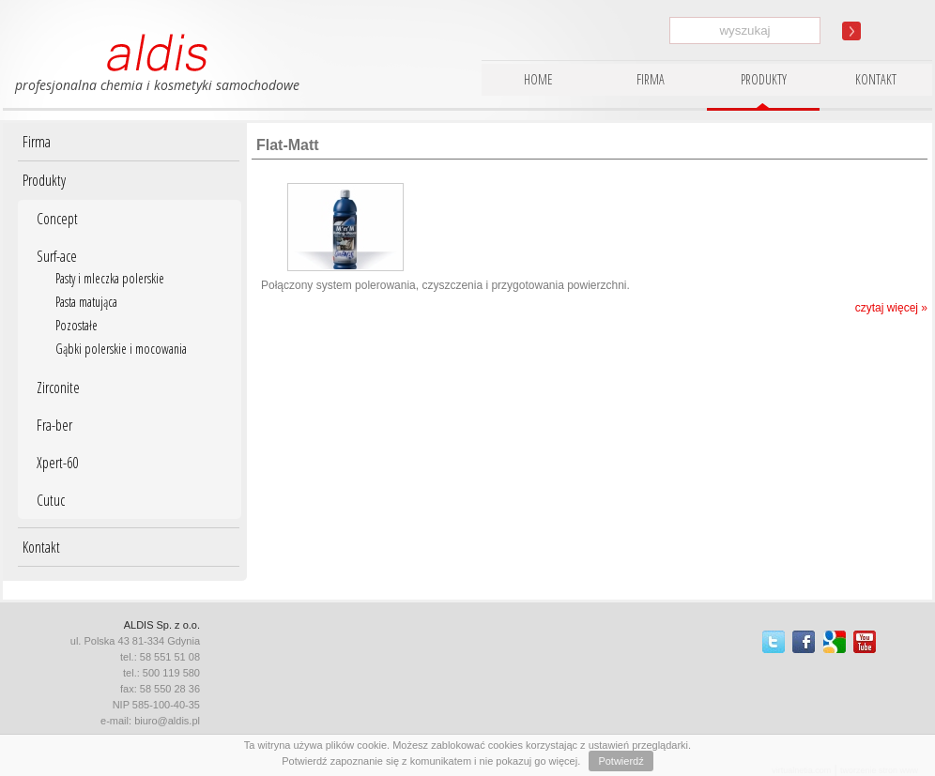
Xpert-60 (57, 462)
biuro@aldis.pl (167, 720)
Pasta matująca (86, 302)
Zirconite (58, 387)
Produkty (44, 180)
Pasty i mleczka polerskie (109, 278)
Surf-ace (57, 256)
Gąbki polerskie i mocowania (121, 349)
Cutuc (51, 500)
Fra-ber (54, 425)
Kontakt (41, 547)
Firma (37, 141)
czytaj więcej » (891, 307)
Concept (57, 218)
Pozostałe (76, 325)
